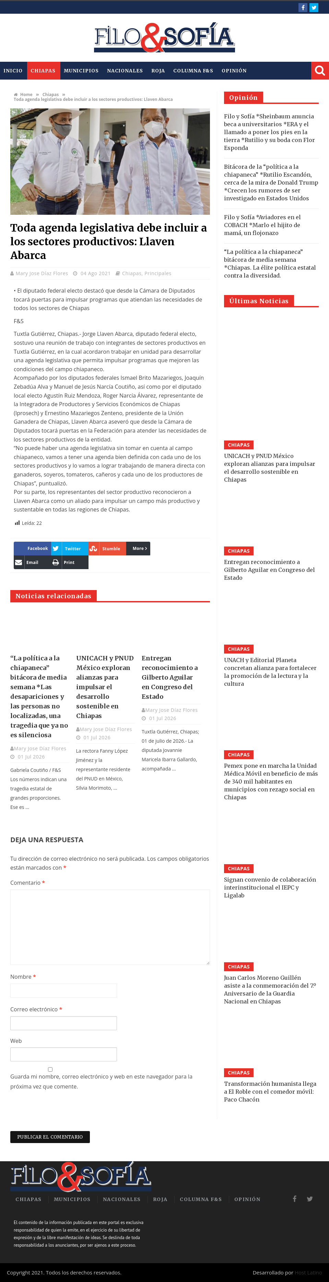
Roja (158, 71)
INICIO (12, 71)
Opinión (234, 71)
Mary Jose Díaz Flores (43, 273)
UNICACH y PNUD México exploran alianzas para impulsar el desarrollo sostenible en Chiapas (105, 687)
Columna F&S (193, 71)
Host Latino (308, 1272)
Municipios (81, 71)
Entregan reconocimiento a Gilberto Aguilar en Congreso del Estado (170, 677)
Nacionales (125, 71)
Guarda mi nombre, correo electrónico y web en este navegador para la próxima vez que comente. (101, 1081)
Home (23, 94)
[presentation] (62, 1114)
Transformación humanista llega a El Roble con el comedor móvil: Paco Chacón (270, 1091)
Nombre (23, 976)
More (138, 548)
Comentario (27, 882)
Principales (158, 273)
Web (16, 1041)
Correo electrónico (36, 1009)
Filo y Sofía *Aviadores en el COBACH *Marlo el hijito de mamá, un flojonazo (262, 225)
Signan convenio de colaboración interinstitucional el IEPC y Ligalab (270, 887)
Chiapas (43, 71)
